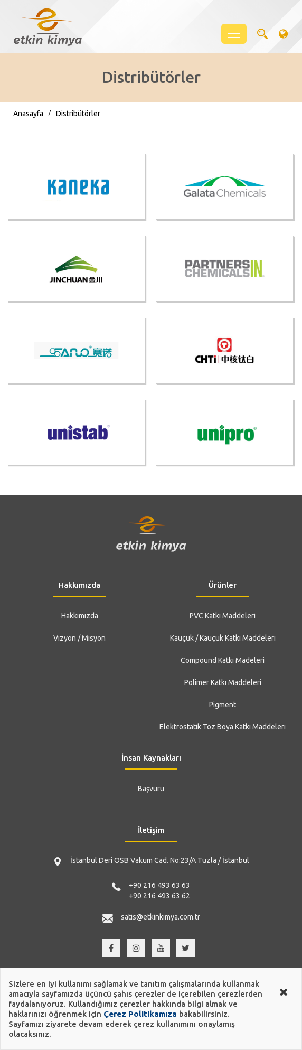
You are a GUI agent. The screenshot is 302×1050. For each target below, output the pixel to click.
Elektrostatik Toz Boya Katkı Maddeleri (222, 727)
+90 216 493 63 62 (159, 896)
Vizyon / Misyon (79, 638)
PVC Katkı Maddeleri (223, 616)
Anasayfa (28, 113)
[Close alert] (283, 991)
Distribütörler (78, 113)
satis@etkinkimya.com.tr (160, 917)
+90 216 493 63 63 (159, 885)
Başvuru (151, 788)
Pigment (222, 704)
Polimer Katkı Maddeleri (222, 682)
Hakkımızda (79, 616)
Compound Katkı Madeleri (223, 660)
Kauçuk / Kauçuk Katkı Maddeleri (223, 638)
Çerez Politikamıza (140, 1013)
